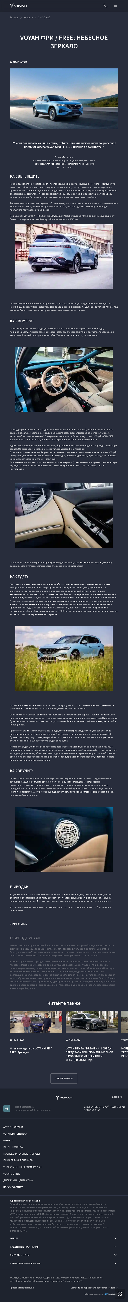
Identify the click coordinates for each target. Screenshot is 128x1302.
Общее (14, 1238)
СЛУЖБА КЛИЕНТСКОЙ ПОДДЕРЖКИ (104, 1106)
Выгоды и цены (20, 1255)
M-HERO (7, 1140)
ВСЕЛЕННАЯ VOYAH (13, 1147)
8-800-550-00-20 (92, 1110)
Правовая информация (22, 1287)
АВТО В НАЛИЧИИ (13, 1127)
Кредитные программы (24, 1246)
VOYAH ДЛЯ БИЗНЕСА (15, 1133)
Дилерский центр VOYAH (18, 1180)
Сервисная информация (25, 1263)
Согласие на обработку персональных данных (94, 1287)
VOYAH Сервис (11, 1173)
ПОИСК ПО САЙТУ (13, 1187)
